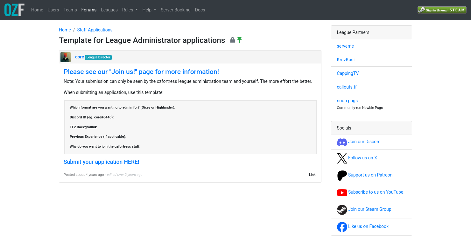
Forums (89, 9)
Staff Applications (94, 29)
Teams (70, 9)
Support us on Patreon (365, 174)
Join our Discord (359, 141)
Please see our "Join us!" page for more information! (141, 72)
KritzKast (346, 59)
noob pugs (347, 100)
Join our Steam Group (364, 209)
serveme (345, 46)
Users (53, 9)
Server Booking (176, 9)
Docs (200, 9)
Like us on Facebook (363, 226)
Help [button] (147, 9)
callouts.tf (347, 87)
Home (37, 9)
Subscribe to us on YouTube (370, 192)
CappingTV (348, 73)
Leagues (109, 9)
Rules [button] (128, 9)
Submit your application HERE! (101, 162)
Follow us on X (357, 157)
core (79, 56)
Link (312, 175)
